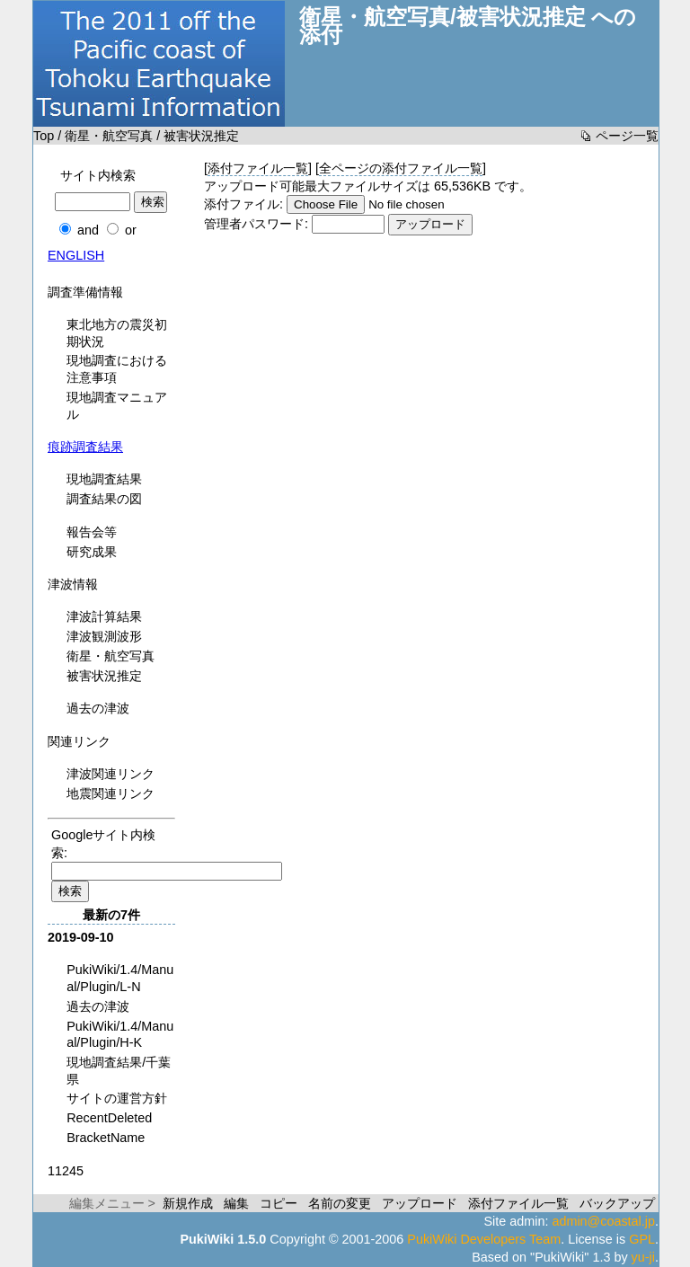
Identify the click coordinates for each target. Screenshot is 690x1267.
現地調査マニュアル (116, 405)
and (88, 230)
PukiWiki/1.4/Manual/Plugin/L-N (119, 978)
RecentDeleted (109, 1118)
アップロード (419, 1203)
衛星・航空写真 (109, 135)
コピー (278, 1203)
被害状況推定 (104, 676)
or (131, 230)
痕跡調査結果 (85, 446)
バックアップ (617, 1203)
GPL (642, 1239)
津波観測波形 (104, 636)
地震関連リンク (110, 793)
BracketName (105, 1137)
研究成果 (91, 552)
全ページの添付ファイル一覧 (400, 168)
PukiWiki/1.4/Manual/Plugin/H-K (119, 1034)
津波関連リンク (110, 773)
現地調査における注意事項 (116, 369)
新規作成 (188, 1203)
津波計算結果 (104, 616)
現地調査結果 (104, 479)
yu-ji (643, 1257)
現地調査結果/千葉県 (118, 1070)
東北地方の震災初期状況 (116, 333)
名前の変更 (339, 1203)
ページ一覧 (627, 135)
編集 (236, 1203)
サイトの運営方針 (116, 1098)
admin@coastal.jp (603, 1221)
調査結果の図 (104, 499)
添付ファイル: (243, 204)
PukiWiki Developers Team (484, 1239)
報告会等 (91, 532)
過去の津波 (97, 708)
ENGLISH (76, 255)
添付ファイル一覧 (258, 168)
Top (43, 135)
